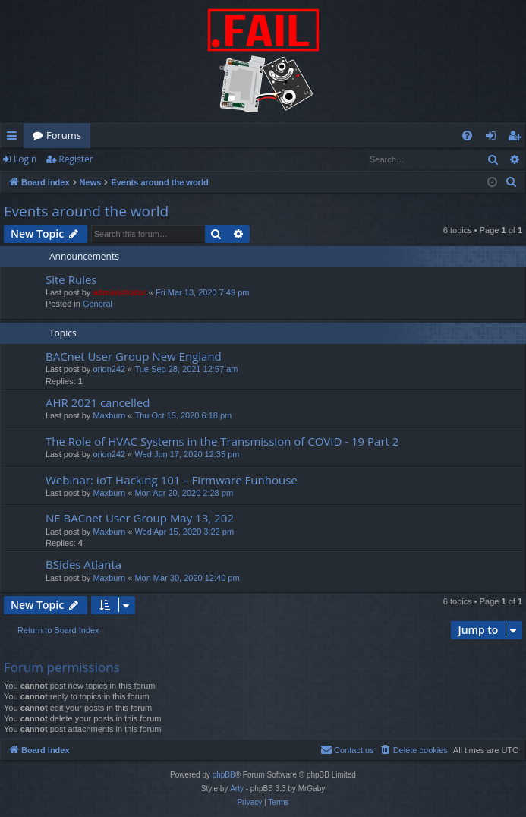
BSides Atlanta (83, 564)
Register (75, 159)
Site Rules (71, 279)
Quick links (15, 138)
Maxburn (109, 415)
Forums (63, 135)
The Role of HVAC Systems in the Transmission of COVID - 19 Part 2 (222, 441)
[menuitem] (467, 135)
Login (25, 159)
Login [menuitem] (493, 138)
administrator (119, 292)
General (97, 303)
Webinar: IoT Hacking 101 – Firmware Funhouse (172, 479)
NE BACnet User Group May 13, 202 (140, 517)
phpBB (224, 775)
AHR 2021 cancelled (98, 402)
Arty (237, 788)
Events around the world (86, 211)
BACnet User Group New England (134, 356)
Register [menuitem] (517, 138)
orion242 (109, 369)
